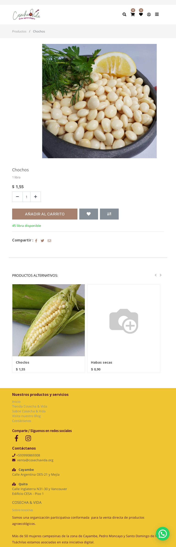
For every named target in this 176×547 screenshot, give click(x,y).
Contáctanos (21, 420)
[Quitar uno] (17, 197)
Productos (19, 31)
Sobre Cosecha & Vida (29, 411)
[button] (88, 214)
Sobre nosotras (22, 510)
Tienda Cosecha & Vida (29, 406)
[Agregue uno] (35, 197)
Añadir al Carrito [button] (45, 214)
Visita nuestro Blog (27, 416)
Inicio (16, 401)
